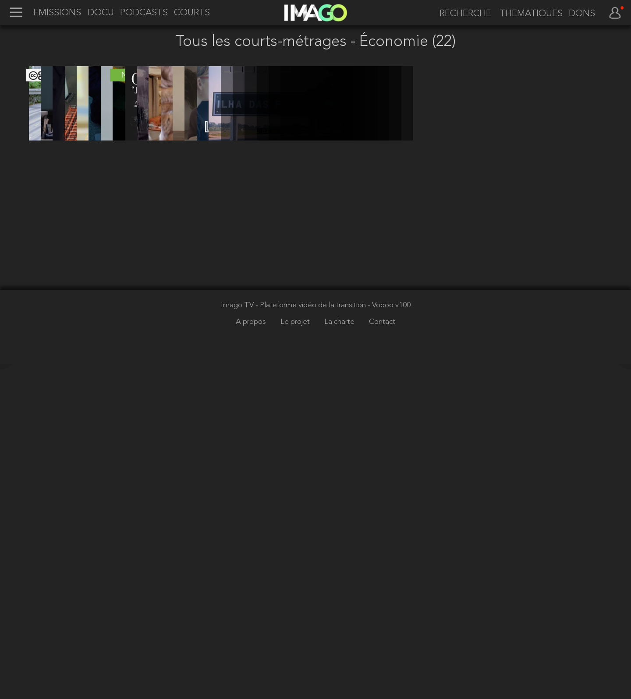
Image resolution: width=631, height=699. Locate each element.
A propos (252, 656)
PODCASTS (144, 13)
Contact (382, 656)
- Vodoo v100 (389, 640)
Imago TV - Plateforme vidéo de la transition (294, 640)
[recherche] (462, 14)
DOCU (101, 13)
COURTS (192, 13)
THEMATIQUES (531, 14)
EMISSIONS (57, 13)
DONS (582, 14)
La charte (340, 656)
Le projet (296, 656)
